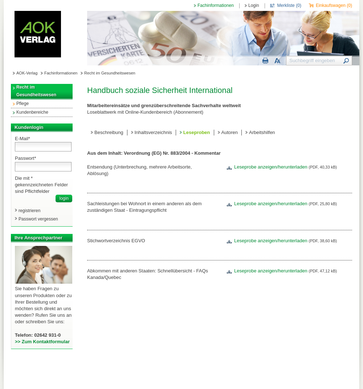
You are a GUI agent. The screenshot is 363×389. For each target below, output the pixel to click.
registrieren (29, 210)
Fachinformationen (215, 5)
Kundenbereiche (32, 112)
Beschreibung (108, 132)
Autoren (229, 132)
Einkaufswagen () (334, 5)
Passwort (25, 158)
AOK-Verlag (26, 73)
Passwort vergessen (38, 219)
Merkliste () (289, 5)
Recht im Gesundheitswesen (109, 73)
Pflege (22, 103)
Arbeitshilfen (262, 132)
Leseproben (196, 132)
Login (253, 5)
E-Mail (22, 138)
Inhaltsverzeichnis (153, 132)
